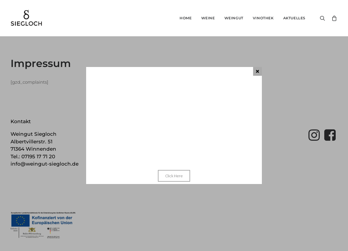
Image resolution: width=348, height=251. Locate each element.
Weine (208, 18)
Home (186, 18)
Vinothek (263, 18)
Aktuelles (294, 18)
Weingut (233, 18)
